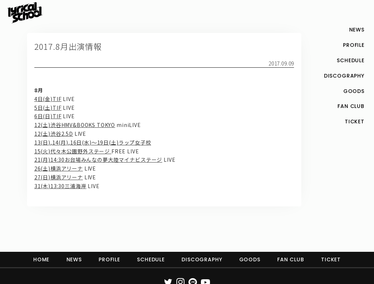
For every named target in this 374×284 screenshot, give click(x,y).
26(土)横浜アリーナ (58, 168)
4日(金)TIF (48, 98)
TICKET (331, 259)
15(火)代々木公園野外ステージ (72, 151)
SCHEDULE (151, 259)
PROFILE (109, 259)
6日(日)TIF (48, 116)
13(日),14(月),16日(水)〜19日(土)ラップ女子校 (92, 142)
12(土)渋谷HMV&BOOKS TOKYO (74, 124)
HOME (41, 259)
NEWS (74, 259)
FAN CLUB (290, 259)
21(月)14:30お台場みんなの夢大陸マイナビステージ (98, 159)
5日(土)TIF (48, 107)
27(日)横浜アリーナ (58, 177)
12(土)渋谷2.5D (53, 133)
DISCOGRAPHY (202, 259)
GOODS (249, 259)
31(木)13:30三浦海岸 (60, 186)
